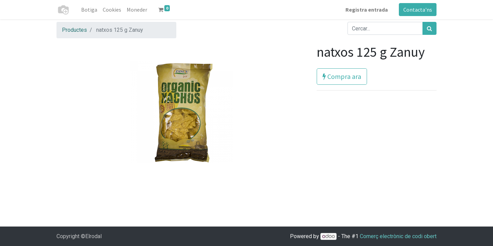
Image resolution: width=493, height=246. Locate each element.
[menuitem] (89, 9)
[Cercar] (429, 28)
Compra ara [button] (342, 76)
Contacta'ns (417, 9)
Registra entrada (366, 9)
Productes (74, 30)
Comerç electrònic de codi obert (398, 236)
